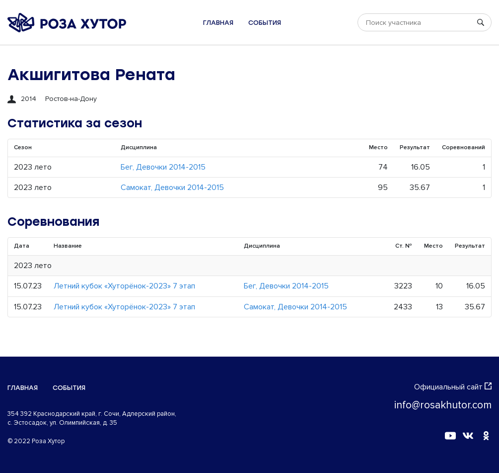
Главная (218, 22)
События (264, 22)
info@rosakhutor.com (443, 405)
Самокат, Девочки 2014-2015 (172, 187)
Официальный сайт (453, 387)
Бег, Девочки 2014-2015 (163, 167)
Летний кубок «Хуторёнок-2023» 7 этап (124, 286)
